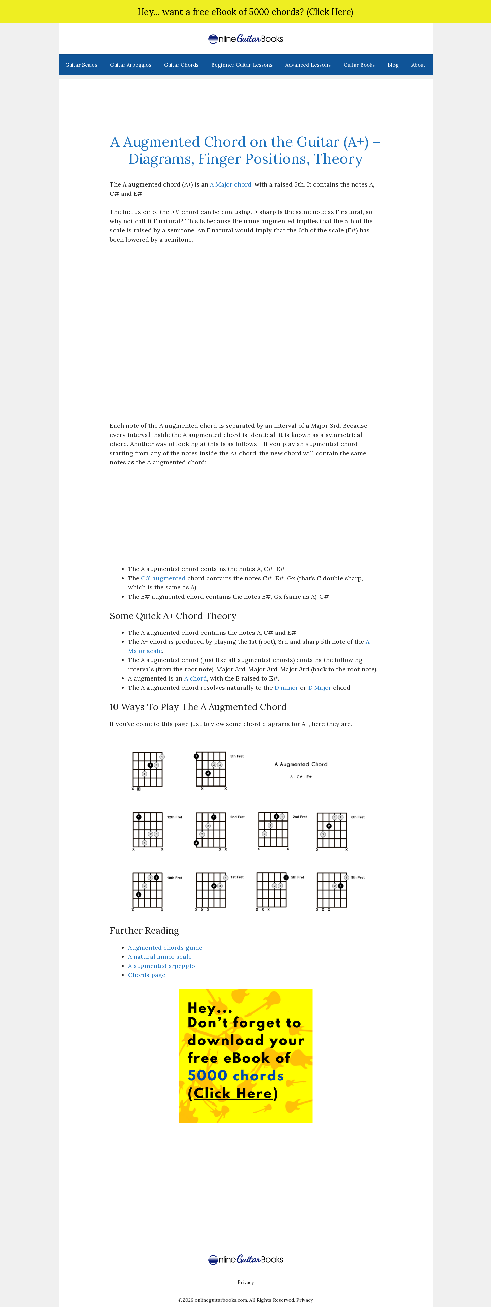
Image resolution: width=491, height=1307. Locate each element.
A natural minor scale (160, 956)
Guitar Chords (181, 64)
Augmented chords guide (165, 947)
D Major (319, 687)
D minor (286, 687)
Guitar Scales (81, 64)
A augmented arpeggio (161, 966)
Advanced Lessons (308, 64)
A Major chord (230, 184)
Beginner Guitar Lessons (242, 64)
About (418, 64)
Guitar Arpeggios (130, 64)
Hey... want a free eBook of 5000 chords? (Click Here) (245, 11)
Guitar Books (359, 64)
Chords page (146, 975)
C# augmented (163, 578)
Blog (393, 64)
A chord (195, 678)
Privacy (246, 1282)
